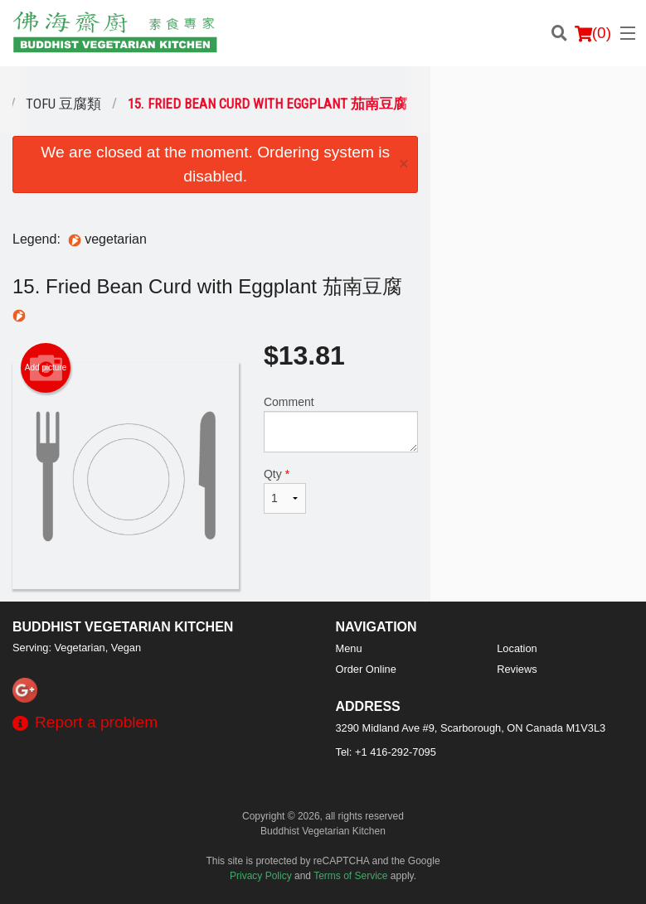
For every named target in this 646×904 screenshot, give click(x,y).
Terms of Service (350, 876)
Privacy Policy (261, 876)
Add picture (46, 368)
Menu (349, 648)
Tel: (386, 752)
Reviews (517, 669)
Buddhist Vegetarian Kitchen (122, 627)
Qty (285, 490)
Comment (341, 423)
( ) (593, 33)
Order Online (366, 669)
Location (517, 648)
